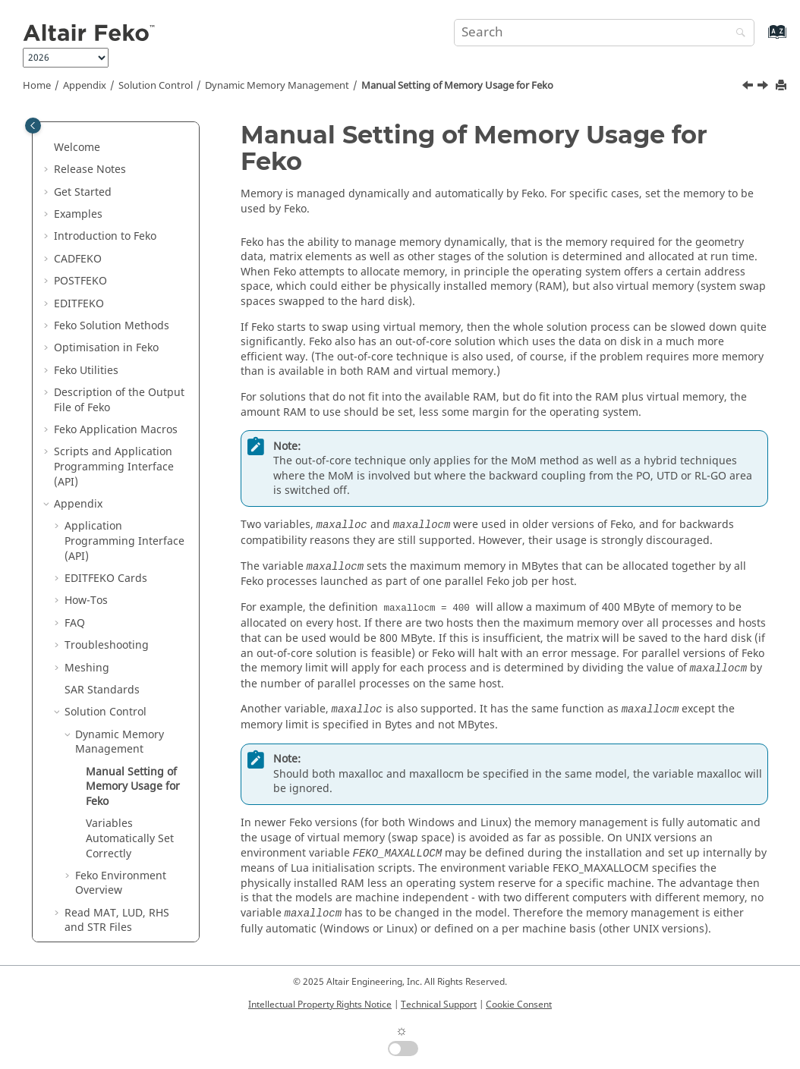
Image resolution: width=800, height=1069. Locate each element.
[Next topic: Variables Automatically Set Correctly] (764, 87)
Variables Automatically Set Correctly (130, 667)
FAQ (75, 453)
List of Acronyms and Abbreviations (118, 846)
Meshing (87, 497)
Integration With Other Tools (123, 787)
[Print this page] (782, 86)
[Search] (737, 34)
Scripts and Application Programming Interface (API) (114, 296)
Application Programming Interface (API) (124, 370)
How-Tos (86, 430)
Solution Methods (111, 155)
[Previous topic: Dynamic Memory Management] (749, 87)
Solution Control (155, 86)
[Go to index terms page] (761, 39)
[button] (48, 133)
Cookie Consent (519, 1004)
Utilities (86, 200)
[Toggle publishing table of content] (33, 126)
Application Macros (116, 259)
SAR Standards (102, 519)
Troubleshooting (107, 475)
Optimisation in (106, 177)
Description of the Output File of (119, 229)
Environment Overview (120, 712)
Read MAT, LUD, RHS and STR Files (117, 750)
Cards (106, 408)
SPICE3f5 (87, 817)
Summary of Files (108, 876)
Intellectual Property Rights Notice (320, 1004)
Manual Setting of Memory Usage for (457, 86)
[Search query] (604, 32)
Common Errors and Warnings (116, 906)
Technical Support (439, 1004)
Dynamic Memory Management (277, 86)
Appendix (84, 86)
